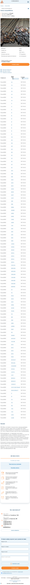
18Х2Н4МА (13, 274)
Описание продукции (7, 69)
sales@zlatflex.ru (6, 527)
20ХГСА (12, 253)
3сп (12, 91)
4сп (12, 94)
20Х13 (12, 344)
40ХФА (12, 213)
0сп (12, 82)
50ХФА (12, 216)
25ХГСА (12, 256)
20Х (12, 140)
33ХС (12, 201)
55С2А (12, 295)
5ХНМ (12, 329)
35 (11, 118)
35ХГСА (12, 262)
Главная (2, 5)
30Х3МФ (12, 210)
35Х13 (12, 350)
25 (11, 112)
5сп (12, 97)
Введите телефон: (15, 548)
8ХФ (12, 317)
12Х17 (12, 375)
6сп (12, 100)
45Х (12, 149)
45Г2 (12, 170)
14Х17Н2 (13, 372)
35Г (12, 164)
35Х (12, 143)
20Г (12, 155)
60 (11, 134)
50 (11, 127)
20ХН (12, 228)
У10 (12, 399)
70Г (12, 292)
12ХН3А (12, 243)
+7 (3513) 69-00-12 (15, 1)
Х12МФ (12, 417)
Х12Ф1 (12, 414)
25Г (12, 158)
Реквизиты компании (7, 72)
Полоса (6, 5)
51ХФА (12, 219)
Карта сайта (15, 581)
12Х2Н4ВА (13, 277)
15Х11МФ (13, 341)
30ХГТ (12, 185)
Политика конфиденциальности (15, 580)
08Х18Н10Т (13, 381)
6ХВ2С (12, 323)
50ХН (12, 237)
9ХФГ (12, 320)
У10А (12, 408)
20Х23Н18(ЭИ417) (14, 390)
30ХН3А (12, 249)
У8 (11, 396)
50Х (12, 152)
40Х (12, 146)
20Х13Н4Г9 (13, 359)
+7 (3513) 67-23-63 (7, 522)
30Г (12, 161)
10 (11, 103)
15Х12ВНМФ (13, 365)
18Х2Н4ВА (13, 280)
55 (11, 130)
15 (11, 106)
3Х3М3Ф (12, 335)
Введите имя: (15, 543)
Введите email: (15, 553)
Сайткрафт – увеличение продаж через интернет (15, 583)
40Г (12, 167)
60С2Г (12, 301)
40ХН (12, 231)
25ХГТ (12, 182)
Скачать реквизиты (15, 530)
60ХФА (12, 222)
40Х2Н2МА (13, 271)
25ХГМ (12, 188)
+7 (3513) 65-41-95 (7, 524)
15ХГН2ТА (13, 265)
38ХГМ (12, 191)
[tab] (15, 460)
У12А (12, 411)
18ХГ (12, 173)
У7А (12, 402)
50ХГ (12, 176)
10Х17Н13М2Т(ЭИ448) (15, 387)
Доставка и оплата (6, 71)
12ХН (12, 225)
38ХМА (12, 207)
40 (11, 121)
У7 (11, 393)
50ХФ (12, 240)
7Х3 (12, 314)
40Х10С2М (13, 338)
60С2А (12, 298)
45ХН (12, 234)
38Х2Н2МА (13, 268)
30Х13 (12, 347)
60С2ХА (12, 307)
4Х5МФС (13, 326)
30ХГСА (12, 259)
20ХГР (12, 195)
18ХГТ (12, 179)
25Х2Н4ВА (13, 283)
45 (11, 124)
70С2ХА (12, 311)
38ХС (12, 204)
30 (11, 115)
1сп (12, 85)
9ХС (12, 332)
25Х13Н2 (13, 369)
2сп (12, 88)
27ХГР (12, 198)
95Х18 (12, 356)
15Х (12, 137)
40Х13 (12, 353)
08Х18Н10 (13, 378)
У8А (12, 405)
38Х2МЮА (13, 286)
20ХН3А (12, 246)
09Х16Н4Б (13, 362)
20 (11, 109)
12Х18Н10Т (13, 384)
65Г (12, 289)
